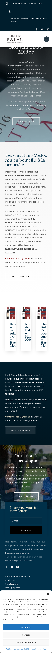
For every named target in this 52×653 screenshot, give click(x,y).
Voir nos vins (26, 121)
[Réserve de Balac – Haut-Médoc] (26, 313)
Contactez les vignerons (17, 258)
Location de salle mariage (17, 576)
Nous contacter (20, 430)
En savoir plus (26, 496)
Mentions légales (39, 649)
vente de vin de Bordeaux (22, 105)
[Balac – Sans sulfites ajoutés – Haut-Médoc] (11, 313)
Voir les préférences (26, 642)
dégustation (12, 475)
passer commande (20, 277)
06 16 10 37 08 (35, 4)
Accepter (26, 627)
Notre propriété (12, 588)
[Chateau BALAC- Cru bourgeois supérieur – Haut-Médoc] (41, 313)
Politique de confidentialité (17, 649)
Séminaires (10, 580)
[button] (47, 594)
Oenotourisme (11, 584)
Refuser (26, 635)
